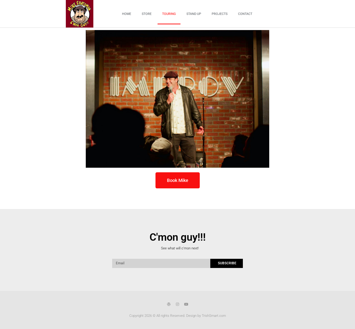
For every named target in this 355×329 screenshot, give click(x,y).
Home (126, 14)
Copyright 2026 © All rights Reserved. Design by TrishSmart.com (177, 316)
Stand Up (193, 14)
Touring (169, 14)
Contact (245, 14)
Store (147, 14)
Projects (219, 14)
